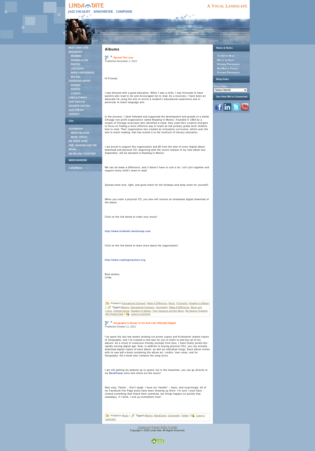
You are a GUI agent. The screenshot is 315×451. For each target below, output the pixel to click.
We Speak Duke (114, 314)
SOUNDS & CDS (79, 60)
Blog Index (220, 86)
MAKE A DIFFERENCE (82, 72)
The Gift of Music (225, 56)
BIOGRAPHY (75, 52)
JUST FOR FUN (77, 102)
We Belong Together (196, 311)
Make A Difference (157, 303)
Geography (162, 307)
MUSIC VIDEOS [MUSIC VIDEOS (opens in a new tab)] (79, 137)
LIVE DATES (77, 68)
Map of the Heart (225, 60)
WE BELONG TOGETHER (82, 154)
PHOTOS (75, 64)
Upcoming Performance (228, 64)
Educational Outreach (134, 303)
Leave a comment (140, 314)
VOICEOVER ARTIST (80, 81)
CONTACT (74, 114)
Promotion (182, 303)
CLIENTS (76, 93)
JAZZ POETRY (76, 110)
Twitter (185, 415)
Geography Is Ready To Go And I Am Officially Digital (144, 323)
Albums (125, 307)
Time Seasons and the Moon (168, 311)
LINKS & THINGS (78, 97)
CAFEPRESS (75, 168)
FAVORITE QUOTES (79, 106)
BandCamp (116, 373)
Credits (173, 427)
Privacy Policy (159, 427)
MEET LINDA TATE (78, 47)
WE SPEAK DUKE (78, 141)
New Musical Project (227, 68)
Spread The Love (123, 57)
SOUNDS (76, 85)
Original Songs (121, 311)
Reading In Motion (199, 303)
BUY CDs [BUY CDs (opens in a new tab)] (76, 77)
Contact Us (144, 427)
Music (172, 303)
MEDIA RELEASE (80, 133)
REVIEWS (76, 56)
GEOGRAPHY (76, 129)
